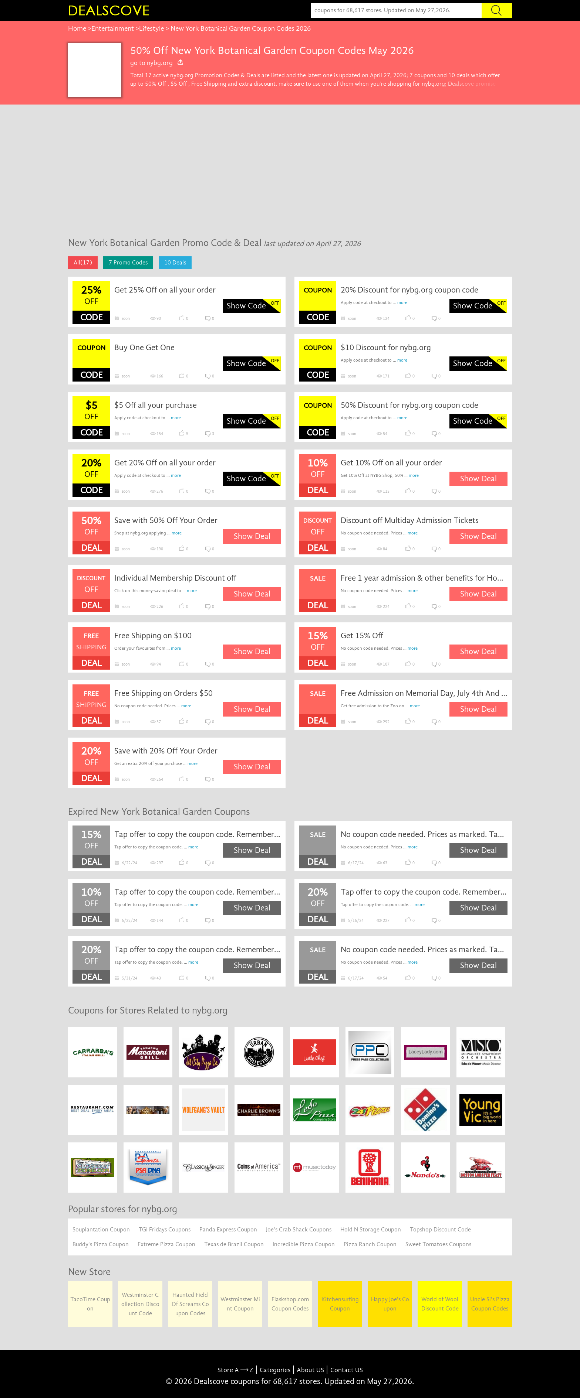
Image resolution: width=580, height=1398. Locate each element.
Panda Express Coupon (228, 1229)
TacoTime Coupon (90, 1304)
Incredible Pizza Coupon (304, 1244)
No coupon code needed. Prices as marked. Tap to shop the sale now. (424, 834)
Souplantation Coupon (101, 1229)
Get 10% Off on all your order (391, 463)
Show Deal (478, 478)
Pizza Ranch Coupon (370, 1244)
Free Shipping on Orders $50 (163, 693)
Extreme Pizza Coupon (166, 1244)
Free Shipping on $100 (153, 635)
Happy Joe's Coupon (390, 1304)
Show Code (246, 306)
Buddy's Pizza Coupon (100, 1244)
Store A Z (235, 1370)
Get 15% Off (362, 635)
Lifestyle (151, 28)
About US (310, 1370)
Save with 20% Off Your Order (166, 751)
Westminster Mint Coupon (240, 1304)
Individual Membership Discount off (175, 578)
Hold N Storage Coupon (370, 1229)
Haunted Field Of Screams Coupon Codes (190, 1304)
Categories (275, 1370)
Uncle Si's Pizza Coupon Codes (490, 1304)
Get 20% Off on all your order (165, 463)
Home (77, 28)
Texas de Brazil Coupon (234, 1244)
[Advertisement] (290, 174)
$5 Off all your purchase (155, 405)
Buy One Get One (144, 347)
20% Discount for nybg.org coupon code (409, 290)
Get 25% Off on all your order (165, 290)
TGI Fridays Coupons (164, 1229)
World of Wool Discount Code (440, 1304)
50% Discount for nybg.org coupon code (409, 405)
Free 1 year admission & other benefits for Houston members (424, 578)
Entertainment (112, 28)
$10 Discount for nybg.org (386, 347)
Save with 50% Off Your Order (166, 520)
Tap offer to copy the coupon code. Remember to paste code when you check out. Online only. (197, 834)
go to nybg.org (157, 63)
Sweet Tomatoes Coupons (438, 1244)
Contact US (346, 1370)
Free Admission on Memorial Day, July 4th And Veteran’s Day (424, 693)
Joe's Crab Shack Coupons (298, 1229)
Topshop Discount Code (440, 1229)
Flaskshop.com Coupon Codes (290, 1304)
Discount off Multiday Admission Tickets (410, 520)
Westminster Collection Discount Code (140, 1304)
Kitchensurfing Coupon (340, 1304)
